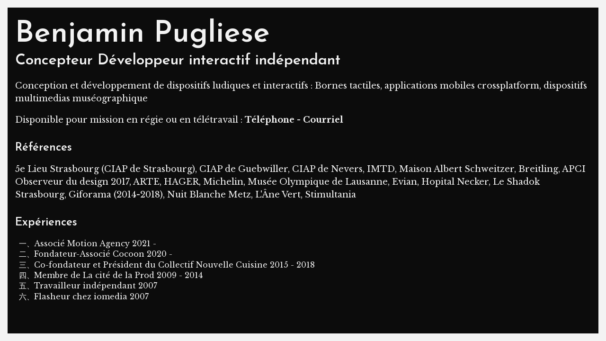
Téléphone (269, 120)
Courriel (323, 120)
